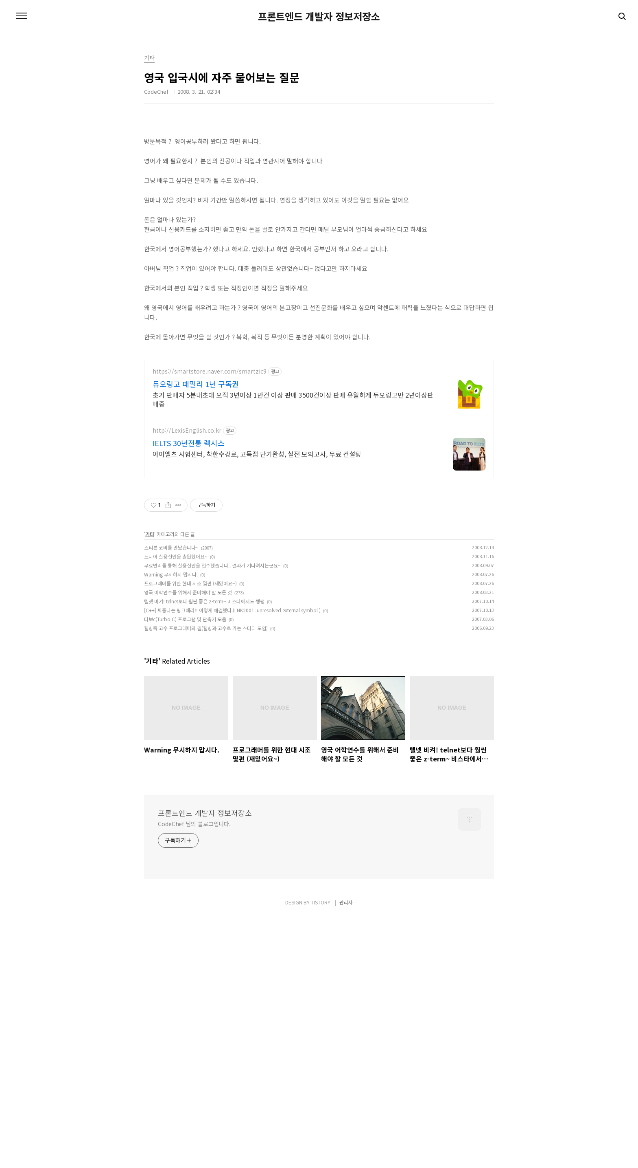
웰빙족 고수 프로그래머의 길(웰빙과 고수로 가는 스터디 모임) (206, 878)
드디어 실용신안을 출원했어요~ (176, 806)
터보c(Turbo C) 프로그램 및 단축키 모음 (185, 869)
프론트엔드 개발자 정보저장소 (319, 16)
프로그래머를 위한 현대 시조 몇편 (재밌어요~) (190, 833)
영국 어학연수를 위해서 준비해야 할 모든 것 (188, 842)
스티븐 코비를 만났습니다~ (171, 797)
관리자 (346, 1152)
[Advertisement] (319, 185)
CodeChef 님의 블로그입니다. (194, 1074)
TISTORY (320, 1152)
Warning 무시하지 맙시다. (171, 824)
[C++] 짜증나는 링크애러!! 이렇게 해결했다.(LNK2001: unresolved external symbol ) (232, 860)
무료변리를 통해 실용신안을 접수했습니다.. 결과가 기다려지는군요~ (212, 815)
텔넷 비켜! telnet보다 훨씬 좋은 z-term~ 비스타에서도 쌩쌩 (204, 851)
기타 (149, 784)
